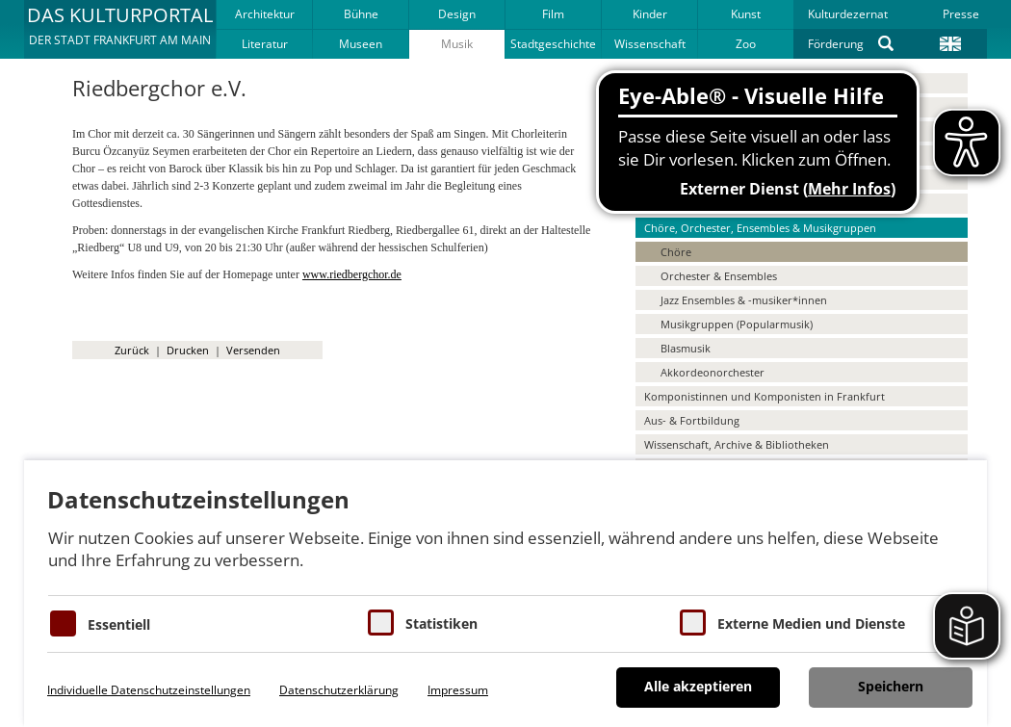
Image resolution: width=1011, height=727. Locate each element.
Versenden (253, 350)
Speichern (890, 686)
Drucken (188, 350)
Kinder (650, 14)
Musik (457, 44)
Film (553, 14)
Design (457, 14)
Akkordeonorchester (713, 372)
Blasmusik (686, 348)
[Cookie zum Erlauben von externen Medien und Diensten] (693, 623)
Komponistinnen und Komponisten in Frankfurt (764, 396)
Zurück (132, 350)
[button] (120, 29)
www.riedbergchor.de (352, 274)
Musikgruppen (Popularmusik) (737, 324)
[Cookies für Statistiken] (381, 623)
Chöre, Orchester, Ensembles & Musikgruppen (760, 228)
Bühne (361, 14)
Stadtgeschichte (553, 44)
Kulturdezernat (848, 14)
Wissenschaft (650, 44)
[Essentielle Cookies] (63, 623)
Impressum (458, 690)
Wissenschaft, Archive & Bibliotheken (736, 444)
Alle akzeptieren (698, 686)
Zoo (746, 44)
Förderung (836, 44)
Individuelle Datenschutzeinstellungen (148, 690)
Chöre (676, 252)
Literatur (265, 44)
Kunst (746, 14)
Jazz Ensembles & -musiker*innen (744, 300)
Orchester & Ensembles (719, 276)
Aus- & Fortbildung (691, 420)
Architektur (265, 14)
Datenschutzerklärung (339, 690)
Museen (360, 44)
